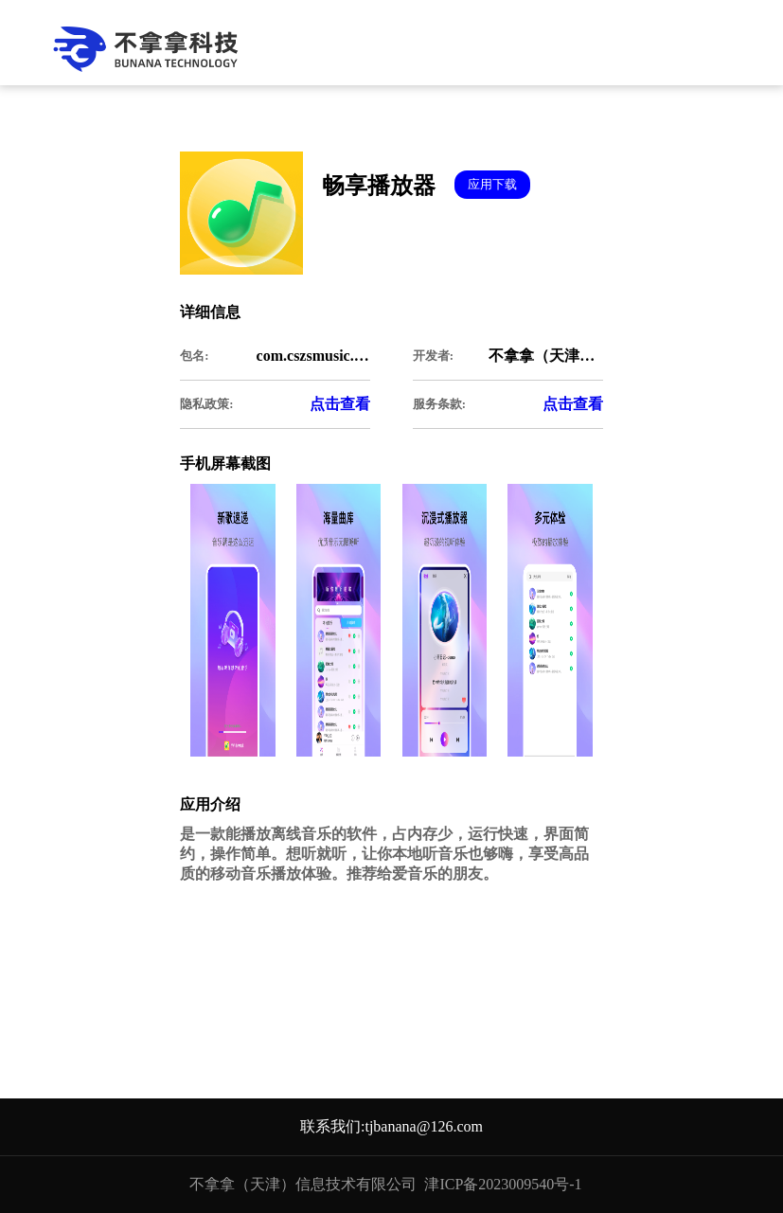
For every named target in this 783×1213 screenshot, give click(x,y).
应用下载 (492, 184)
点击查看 (340, 404)
